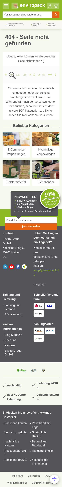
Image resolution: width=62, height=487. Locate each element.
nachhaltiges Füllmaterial (40, 461)
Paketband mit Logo (41, 425)
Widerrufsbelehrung (17, 483)
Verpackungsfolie (15, 432)
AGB (48, 476)
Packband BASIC (15, 459)
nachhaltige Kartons (11, 443)
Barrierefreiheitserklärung (44, 483)
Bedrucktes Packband (39, 443)
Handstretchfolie (42, 450)
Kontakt (40, 284)
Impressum (17, 476)
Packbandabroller (15, 452)
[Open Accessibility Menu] (54, 479)
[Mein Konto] (50, 6)
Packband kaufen (15, 423)
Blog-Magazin (13, 334)
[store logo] (32, 6)
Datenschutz (34, 476)
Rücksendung (13, 314)
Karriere (9, 345)
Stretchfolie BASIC (39, 434)
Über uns (10, 340)
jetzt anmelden (31, 226)
